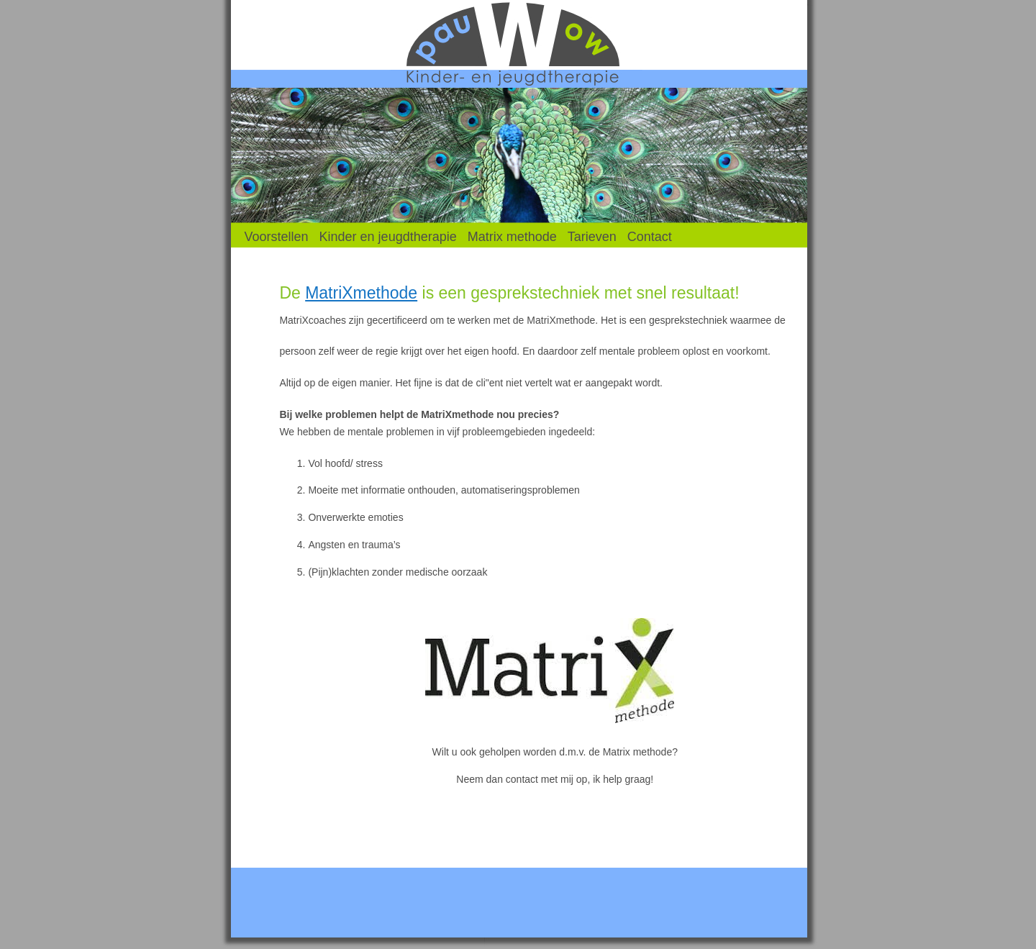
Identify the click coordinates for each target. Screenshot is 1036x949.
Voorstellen (277, 237)
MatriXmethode (361, 292)
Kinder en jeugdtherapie (388, 237)
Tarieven (592, 237)
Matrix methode (512, 237)
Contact (649, 237)
